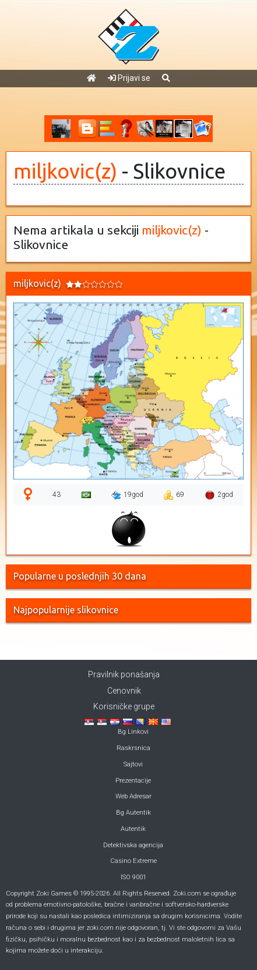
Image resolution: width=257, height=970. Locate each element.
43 (56, 495)
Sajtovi (133, 764)
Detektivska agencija (133, 845)
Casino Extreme (133, 861)
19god (127, 495)
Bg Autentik (133, 812)
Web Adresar (133, 796)
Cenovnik (124, 690)
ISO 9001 (133, 877)
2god (219, 495)
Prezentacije (133, 780)
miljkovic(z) (65, 171)
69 (174, 495)
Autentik (133, 829)
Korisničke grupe (123, 706)
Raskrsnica (133, 748)
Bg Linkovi (133, 732)
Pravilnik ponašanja (124, 674)
